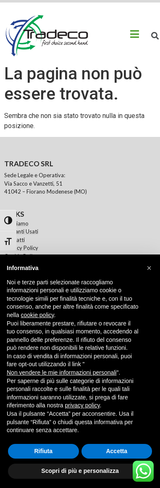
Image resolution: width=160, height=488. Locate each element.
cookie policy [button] (37, 315)
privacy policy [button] (82, 405)
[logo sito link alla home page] (46, 35)
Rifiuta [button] (43, 451)
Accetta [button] (116, 451)
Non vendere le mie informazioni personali (61, 372)
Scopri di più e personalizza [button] (79, 470)
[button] (149, 268)
